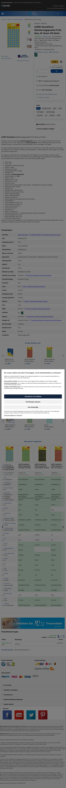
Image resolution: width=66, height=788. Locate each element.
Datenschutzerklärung (10, 415)
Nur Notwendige (33, 407)
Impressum (19, 415)
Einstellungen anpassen (33, 402)
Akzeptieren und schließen (33, 396)
